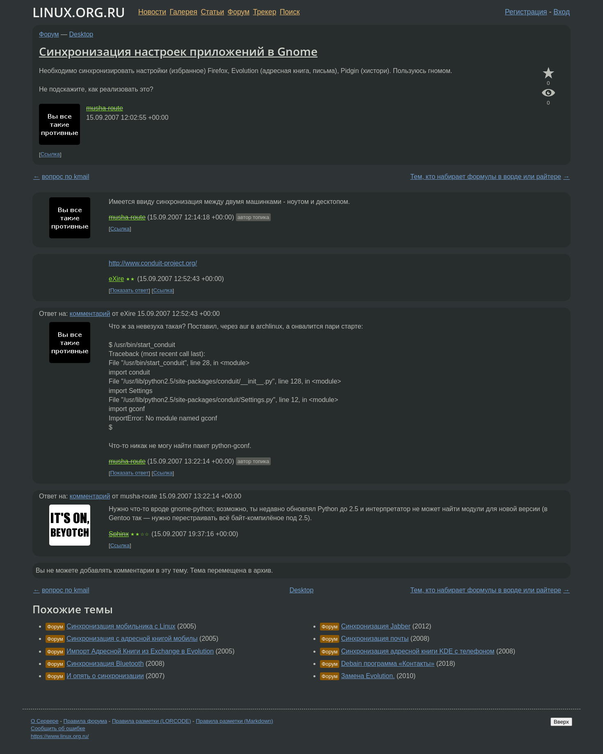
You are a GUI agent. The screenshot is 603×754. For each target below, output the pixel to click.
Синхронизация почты (375, 638)
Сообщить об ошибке (58, 728)
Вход (561, 12)
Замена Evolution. (368, 675)
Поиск (290, 12)
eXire (116, 278)
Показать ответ (129, 291)
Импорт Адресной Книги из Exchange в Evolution (140, 651)
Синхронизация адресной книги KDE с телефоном (417, 651)
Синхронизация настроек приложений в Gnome (178, 51)
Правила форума (85, 721)
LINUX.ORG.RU (78, 12)
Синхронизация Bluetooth (105, 663)
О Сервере (45, 721)
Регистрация (526, 12)
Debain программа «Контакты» (387, 663)
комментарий (90, 313)
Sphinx (119, 533)
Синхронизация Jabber (375, 626)
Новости (152, 12)
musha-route (104, 108)
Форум (238, 12)
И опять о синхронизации (105, 675)
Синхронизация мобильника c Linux (120, 626)
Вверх (561, 722)
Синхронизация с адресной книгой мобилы (131, 638)
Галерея (183, 12)
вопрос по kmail (65, 176)
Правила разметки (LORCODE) (151, 721)
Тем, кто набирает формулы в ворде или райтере (485, 176)
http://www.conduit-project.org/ (153, 263)
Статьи (212, 12)
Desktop (81, 34)
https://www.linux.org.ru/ (60, 736)
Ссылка (50, 154)
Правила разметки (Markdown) (234, 721)
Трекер (264, 12)
